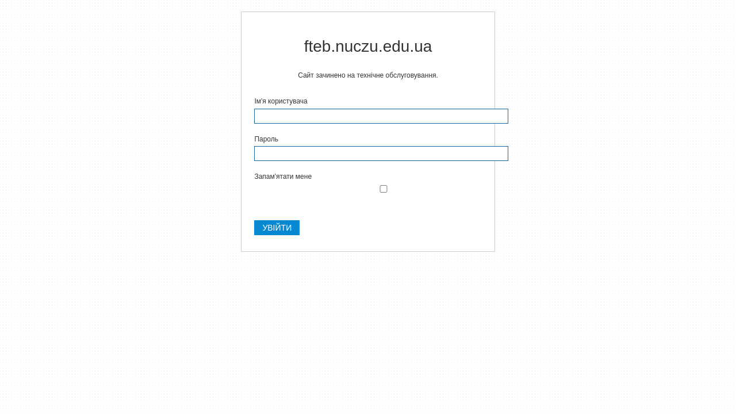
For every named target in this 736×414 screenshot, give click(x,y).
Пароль (266, 139)
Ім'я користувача (280, 101)
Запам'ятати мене (283, 176)
